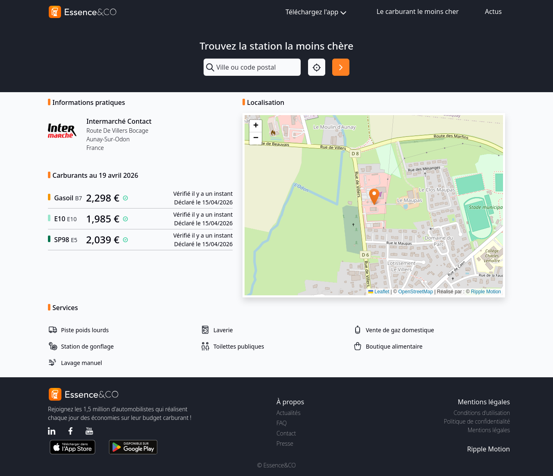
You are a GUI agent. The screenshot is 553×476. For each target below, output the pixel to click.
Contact (286, 433)
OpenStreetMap (415, 292)
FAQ (281, 423)
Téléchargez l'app (317, 12)
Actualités (288, 413)
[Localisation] (316, 67)
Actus (493, 11)
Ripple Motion (486, 292)
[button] (374, 196)
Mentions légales (489, 430)
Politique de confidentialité (477, 421)
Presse (284, 443)
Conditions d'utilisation (481, 413)
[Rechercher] (340, 67)
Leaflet (378, 292)
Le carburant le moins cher (417, 11)
